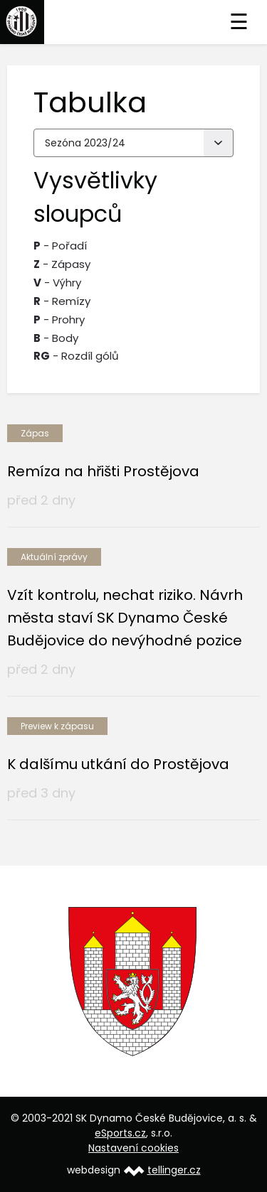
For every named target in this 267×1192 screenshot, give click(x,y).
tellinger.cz (174, 1170)
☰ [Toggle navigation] (238, 22)
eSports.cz (120, 1133)
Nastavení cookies (133, 1148)
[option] (133, 981)
